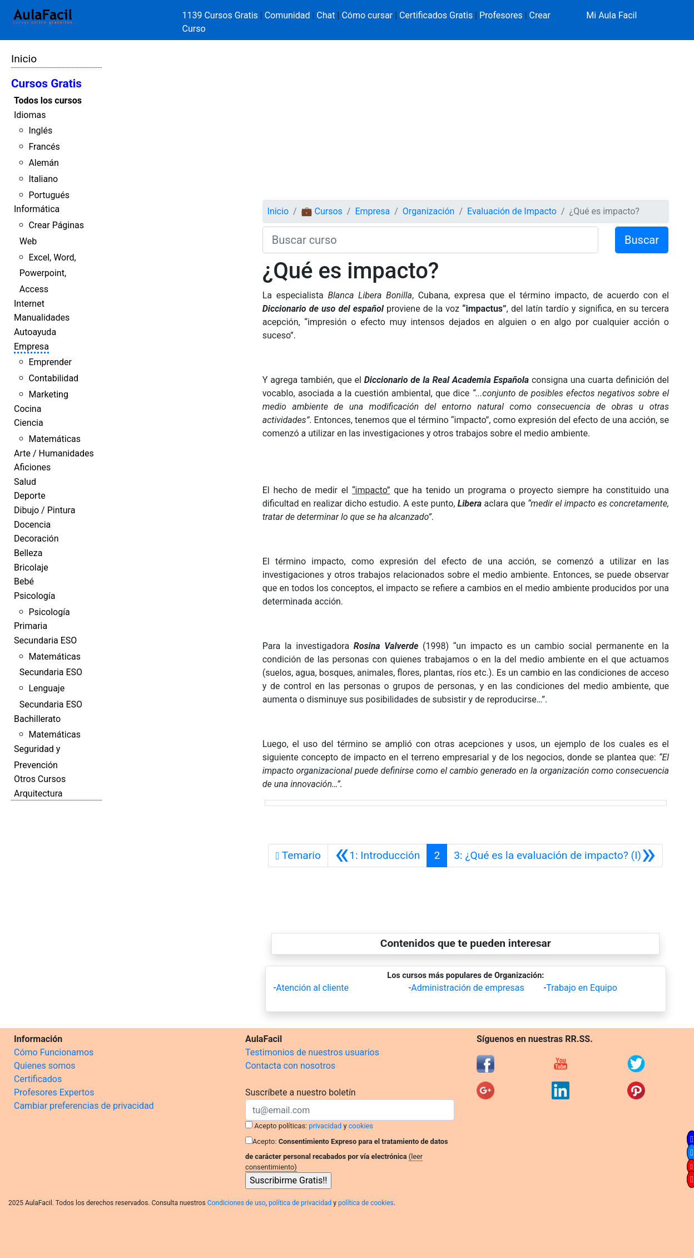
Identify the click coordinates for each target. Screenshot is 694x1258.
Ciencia (28, 422)
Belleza (28, 553)
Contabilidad (53, 378)
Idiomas (30, 115)
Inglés (40, 130)
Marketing (48, 394)
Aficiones (32, 467)
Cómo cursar (367, 15)
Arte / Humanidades (54, 453)
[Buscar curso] (430, 240)
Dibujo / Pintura (44, 510)
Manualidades (42, 317)
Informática (37, 209)
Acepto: (264, 1141)
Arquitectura (38, 793)
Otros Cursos (40, 779)
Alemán (43, 163)
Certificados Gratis (436, 15)
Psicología (34, 596)
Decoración (36, 538)
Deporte (30, 495)
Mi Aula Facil (611, 15)
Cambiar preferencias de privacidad (84, 1105)
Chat (325, 15)
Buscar (641, 240)
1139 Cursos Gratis (221, 15)
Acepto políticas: (280, 1126)
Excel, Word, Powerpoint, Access (47, 273)
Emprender (50, 362)
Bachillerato (37, 719)
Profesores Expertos (54, 1092)
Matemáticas (54, 439)
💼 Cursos (322, 211)
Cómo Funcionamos (53, 1052)
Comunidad (287, 15)
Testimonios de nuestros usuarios (312, 1052)
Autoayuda (35, 332)
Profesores (501, 15)
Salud (25, 481)
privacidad (325, 1126)
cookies (361, 1126)
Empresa (31, 346)
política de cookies (366, 1203)
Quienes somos (45, 1065)
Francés (44, 146)
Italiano (43, 179)
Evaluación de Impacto (512, 211)
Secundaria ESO (45, 640)
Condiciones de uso (236, 1203)
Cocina (27, 409)
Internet (29, 303)
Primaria (30, 626)
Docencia (32, 524)
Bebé (24, 581)
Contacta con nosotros (290, 1065)
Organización (429, 211)
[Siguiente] (555, 855)
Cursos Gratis (46, 83)
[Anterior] (378, 855)
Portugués (49, 195)
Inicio (24, 58)
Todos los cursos (48, 100)
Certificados (38, 1079)
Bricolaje (31, 567)
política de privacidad (300, 1203)
